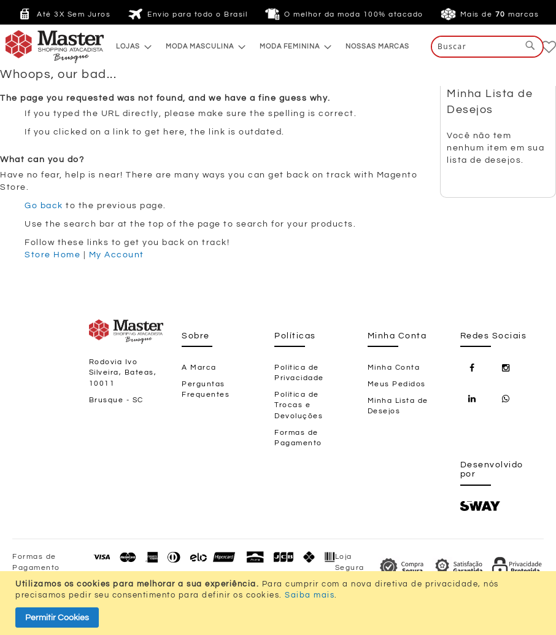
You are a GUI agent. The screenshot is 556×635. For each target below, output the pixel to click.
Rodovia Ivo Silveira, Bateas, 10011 (123, 372)
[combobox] (487, 46)
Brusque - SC (116, 400)
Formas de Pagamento (298, 438)
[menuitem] (130, 46)
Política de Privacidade (299, 373)
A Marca (199, 368)
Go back (44, 205)
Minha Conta (394, 368)
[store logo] (30, 46)
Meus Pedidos (397, 384)
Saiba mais (309, 595)
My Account (116, 255)
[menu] (263, 46)
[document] (279, 603)
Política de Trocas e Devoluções (298, 405)
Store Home (52, 255)
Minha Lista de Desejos (398, 406)
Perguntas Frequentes (206, 389)
